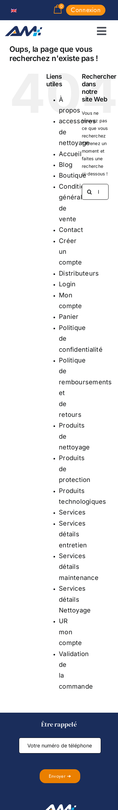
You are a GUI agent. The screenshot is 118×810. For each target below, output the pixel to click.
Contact (71, 230)
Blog (65, 164)
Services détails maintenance (78, 567)
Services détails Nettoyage (75, 599)
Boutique (72, 175)
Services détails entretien (73, 534)
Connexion (86, 10)
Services (72, 512)
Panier (68, 316)
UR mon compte (70, 632)
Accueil (70, 154)
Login (67, 284)
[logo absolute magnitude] (23, 29)
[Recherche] (90, 192)
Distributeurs (79, 273)
